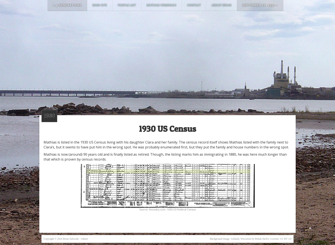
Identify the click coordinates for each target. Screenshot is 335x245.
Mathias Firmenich (161, 5)
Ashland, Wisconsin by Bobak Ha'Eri (250, 238)
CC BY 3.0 (285, 238)
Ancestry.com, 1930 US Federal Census (172, 209)
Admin (84, 238)
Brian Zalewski (71, 238)
